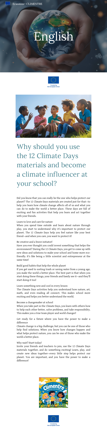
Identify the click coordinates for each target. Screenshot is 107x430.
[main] (53, 36)
